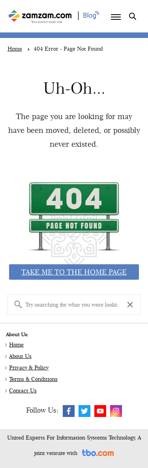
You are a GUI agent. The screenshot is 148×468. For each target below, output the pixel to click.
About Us (20, 356)
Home (16, 344)
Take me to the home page (74, 272)
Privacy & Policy (29, 367)
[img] (69, 411)
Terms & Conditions (33, 379)
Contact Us (23, 390)
